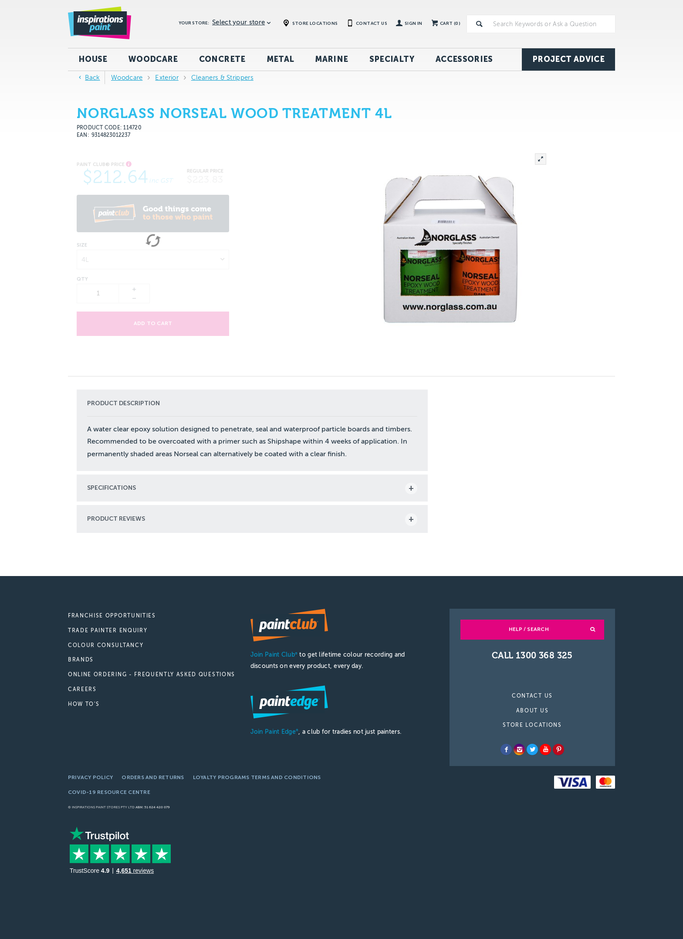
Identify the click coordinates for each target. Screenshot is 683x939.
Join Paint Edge (274, 732)
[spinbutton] (98, 293)
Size (82, 245)
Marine (331, 59)
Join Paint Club (274, 654)
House (93, 59)
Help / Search (529, 629)
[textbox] (552, 24)
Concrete (222, 59)
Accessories (464, 59)
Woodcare (153, 59)
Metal (280, 59)
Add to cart (153, 323)
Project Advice (568, 59)
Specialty (392, 59)
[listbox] (153, 259)
